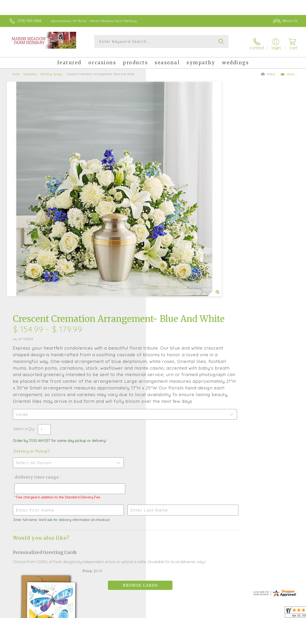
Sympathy (30, 70)
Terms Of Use (196, 613)
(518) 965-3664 (29, 20)
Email (288, 70)
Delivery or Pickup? (172, 263)
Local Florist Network (257, 613)
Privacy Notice (224, 613)
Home (16, 70)
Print (268, 70)
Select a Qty (164, 240)
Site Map (285, 613)
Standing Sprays (51, 70)
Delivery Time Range (176, 288)
